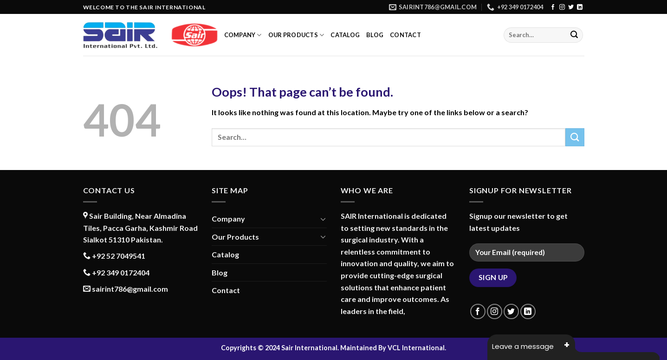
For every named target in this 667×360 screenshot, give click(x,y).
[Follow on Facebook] (553, 7)
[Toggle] (323, 218)
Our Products (296, 35)
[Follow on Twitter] (571, 7)
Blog (374, 35)
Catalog (345, 35)
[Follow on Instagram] (562, 7)
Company (243, 35)
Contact (405, 35)
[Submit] (574, 35)
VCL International (416, 348)
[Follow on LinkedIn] (580, 7)
